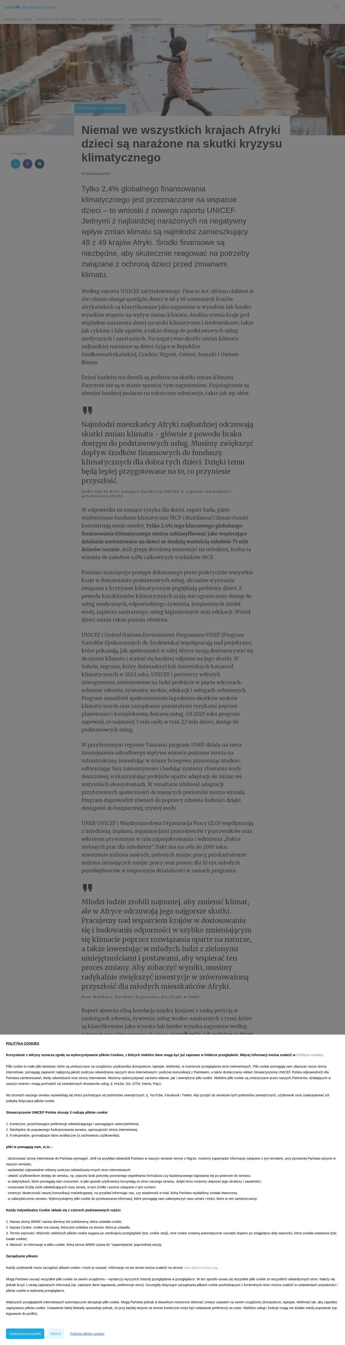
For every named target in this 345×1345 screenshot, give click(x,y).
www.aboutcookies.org (200, 1268)
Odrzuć (55, 1334)
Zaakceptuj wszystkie (25, 1334)
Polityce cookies (309, 1055)
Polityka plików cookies (87, 1334)
